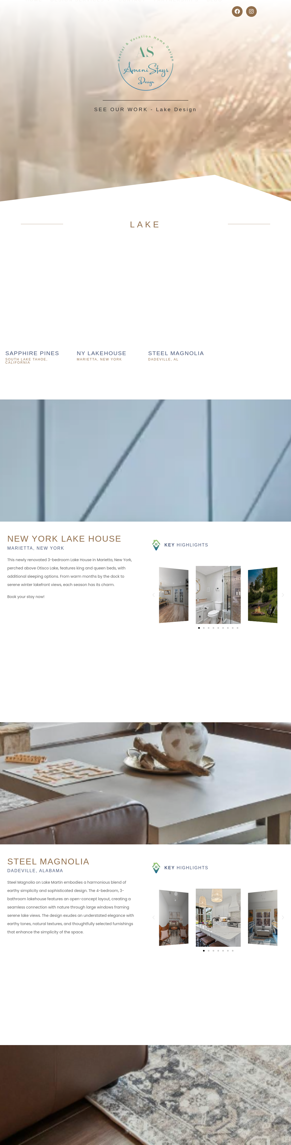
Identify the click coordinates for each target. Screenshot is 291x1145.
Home (34, 11)
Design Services (81, 11)
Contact (132, 11)
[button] (153, 595)
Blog (215, 11)
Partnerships (176, 11)
